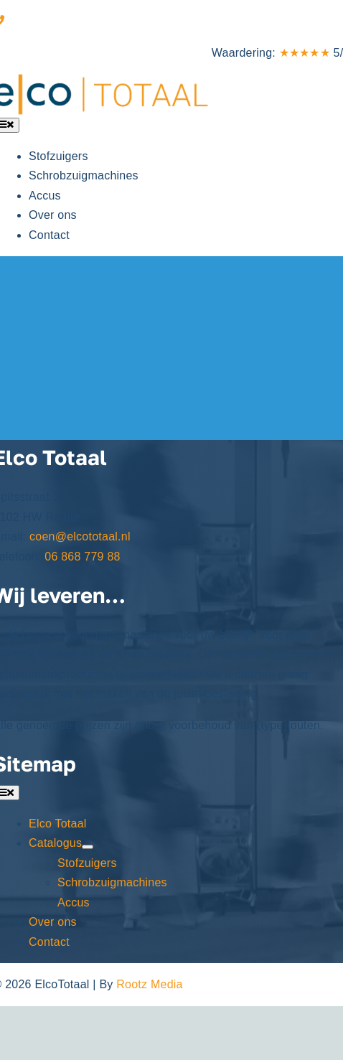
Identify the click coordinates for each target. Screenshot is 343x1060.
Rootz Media (149, 984)
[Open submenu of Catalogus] (87, 847)
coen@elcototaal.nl (80, 536)
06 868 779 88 (45, 21)
